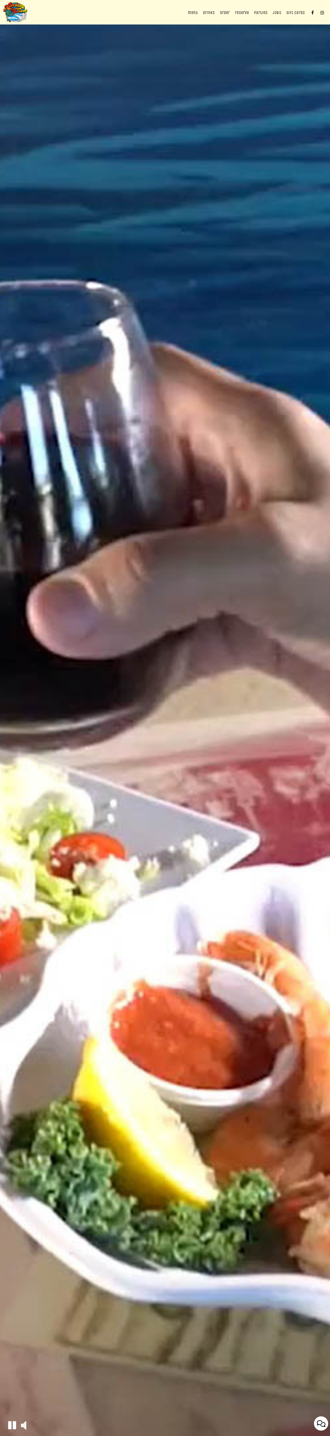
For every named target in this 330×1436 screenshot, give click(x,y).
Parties (260, 12)
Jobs (277, 12)
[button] (12, 1425)
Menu (193, 12)
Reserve (242, 12)
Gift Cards (295, 12)
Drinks (209, 12)
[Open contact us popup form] (321, 1423)
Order (225, 12)
